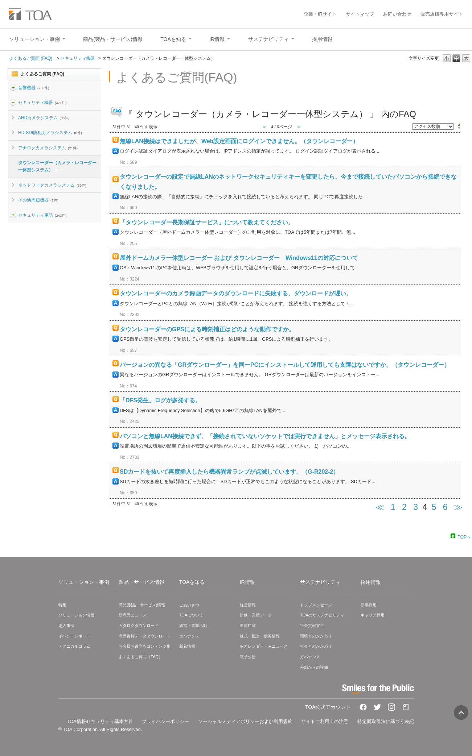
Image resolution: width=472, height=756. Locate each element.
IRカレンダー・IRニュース (264, 646)
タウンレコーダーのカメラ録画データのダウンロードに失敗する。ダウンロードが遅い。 (236, 293)
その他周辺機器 (38, 200)
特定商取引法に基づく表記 (385, 721)
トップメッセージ (316, 605)
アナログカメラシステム (48, 147)
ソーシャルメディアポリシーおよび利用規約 (245, 721)
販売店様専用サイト (441, 14)
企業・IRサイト (320, 14)
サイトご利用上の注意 (324, 721)
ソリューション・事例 (83, 582)
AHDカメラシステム (43, 117)
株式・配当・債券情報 (260, 636)
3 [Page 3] (415, 507)
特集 (62, 605)
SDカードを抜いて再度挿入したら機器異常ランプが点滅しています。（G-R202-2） (229, 472)
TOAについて (191, 615)
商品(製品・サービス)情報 (142, 605)
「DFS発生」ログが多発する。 (160, 400)
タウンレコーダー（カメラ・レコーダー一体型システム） (57, 166)
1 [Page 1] (393, 507)
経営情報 (248, 605)
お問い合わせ (397, 14)
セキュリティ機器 (77, 58)
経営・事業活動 (193, 625)
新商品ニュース (133, 615)
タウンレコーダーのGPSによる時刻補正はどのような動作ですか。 (207, 329)
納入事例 (66, 625)
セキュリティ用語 (42, 215)
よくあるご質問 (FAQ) (31, 58)
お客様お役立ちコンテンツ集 (145, 646)
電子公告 (248, 657)
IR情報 (247, 582)
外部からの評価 (314, 667)
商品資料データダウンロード (145, 636)
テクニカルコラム (74, 646)
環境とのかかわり (316, 636)
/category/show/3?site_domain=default (13, 102)
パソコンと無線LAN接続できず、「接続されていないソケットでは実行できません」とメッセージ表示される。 (265, 436)
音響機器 (33, 87)
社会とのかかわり (316, 646)
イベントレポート (74, 636)
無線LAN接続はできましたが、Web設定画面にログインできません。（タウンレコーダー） (239, 141)
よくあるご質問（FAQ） (141, 657)
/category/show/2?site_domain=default (13, 87)
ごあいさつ (189, 605)
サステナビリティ (320, 582)
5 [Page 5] (434, 507)
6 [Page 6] (445, 507)
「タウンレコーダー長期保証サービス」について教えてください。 (207, 222)
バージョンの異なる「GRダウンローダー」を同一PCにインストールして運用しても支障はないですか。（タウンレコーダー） (285, 365)
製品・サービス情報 (141, 582)
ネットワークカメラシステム (52, 185)
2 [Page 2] (404, 507)
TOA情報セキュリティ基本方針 (100, 721)
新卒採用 (369, 605)
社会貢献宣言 (312, 625)
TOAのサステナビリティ (322, 615)
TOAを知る (192, 582)
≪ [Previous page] (379, 507)
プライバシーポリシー (165, 721)
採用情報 (371, 582)
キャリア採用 (373, 615)
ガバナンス (189, 636)
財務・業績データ (256, 615)
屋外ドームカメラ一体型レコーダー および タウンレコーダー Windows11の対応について (239, 258)
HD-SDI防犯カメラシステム (50, 132)
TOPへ (464, 537)
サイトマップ (360, 14)
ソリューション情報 (76, 615)
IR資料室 (248, 625)
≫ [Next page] (458, 507)
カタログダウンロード (139, 625)
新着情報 (187, 646)
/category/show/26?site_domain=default (13, 215)
